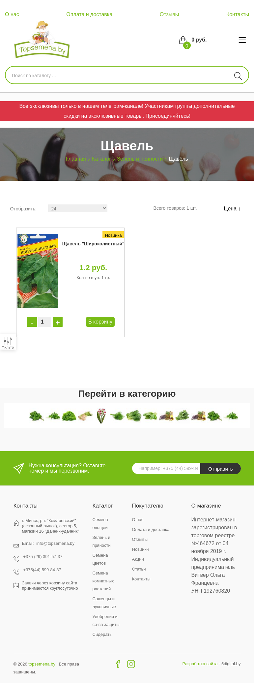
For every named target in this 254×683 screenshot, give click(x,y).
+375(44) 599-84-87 (42, 569)
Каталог (101, 159)
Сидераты (103, 634)
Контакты (237, 14)
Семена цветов (100, 559)
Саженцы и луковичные (104, 602)
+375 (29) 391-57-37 (43, 556)
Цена (232, 208)
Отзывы (169, 14)
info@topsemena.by (55, 543)
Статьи (139, 569)
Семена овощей (100, 523)
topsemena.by (41, 664)
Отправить (220, 469)
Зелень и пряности (140, 159)
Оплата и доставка (89, 14)
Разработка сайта (199, 663)
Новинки (140, 549)
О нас (12, 14)
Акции (138, 559)
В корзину (100, 322)
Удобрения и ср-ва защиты (106, 620)
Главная (76, 159)
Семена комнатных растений (103, 581)
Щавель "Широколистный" (93, 243)
